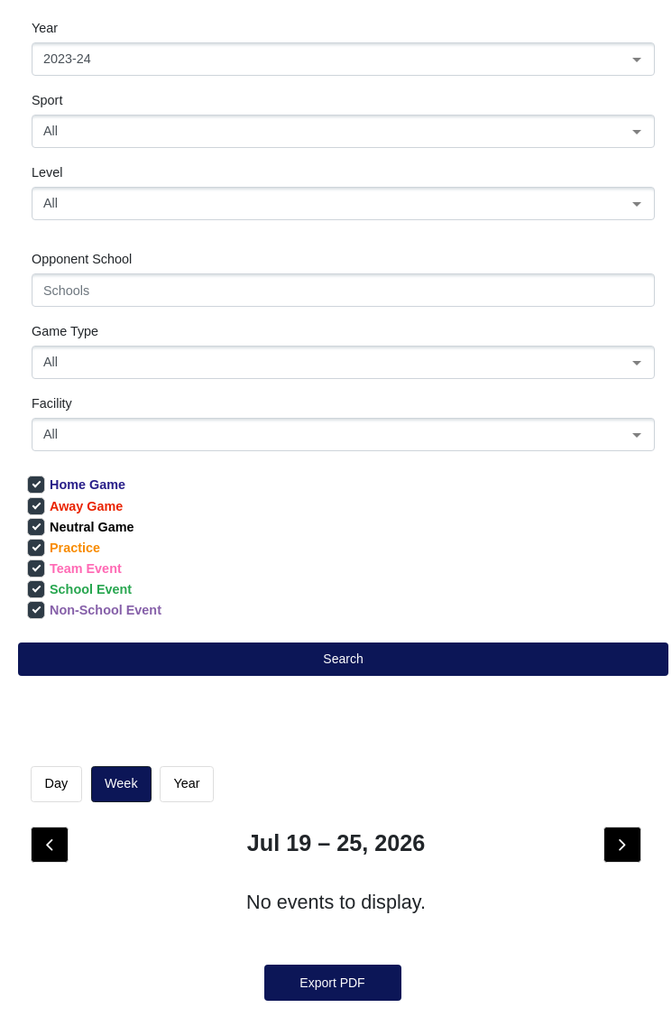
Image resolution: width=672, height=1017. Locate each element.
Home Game (76, 485)
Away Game (75, 506)
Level (47, 172)
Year (45, 28)
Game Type (65, 331)
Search (343, 659)
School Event (79, 589)
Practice (63, 548)
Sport (47, 100)
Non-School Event (94, 610)
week (121, 783)
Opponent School (82, 259)
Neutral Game (80, 527)
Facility (52, 403)
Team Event (74, 568)
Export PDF (331, 982)
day (56, 783)
